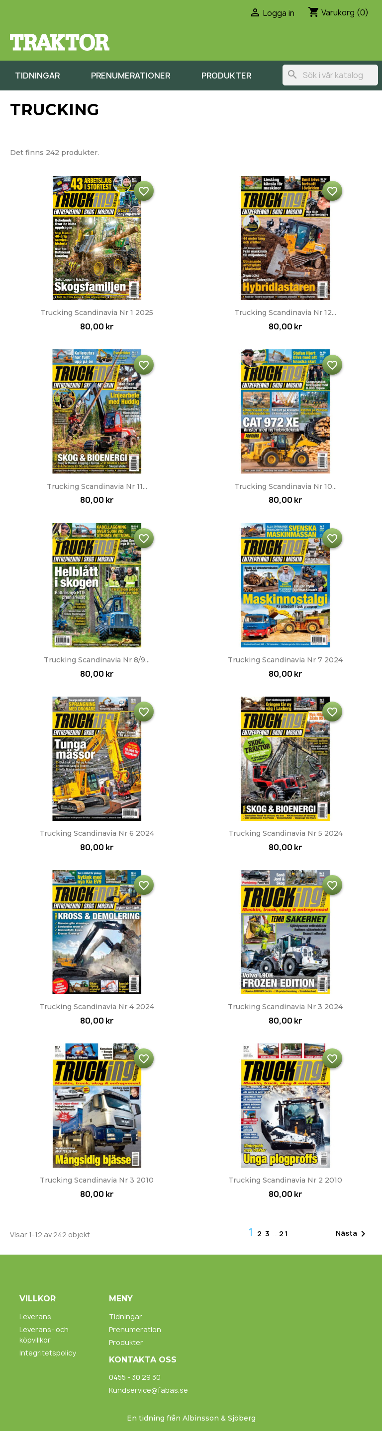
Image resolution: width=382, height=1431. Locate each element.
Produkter (226, 75)
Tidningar (37, 75)
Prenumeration (135, 1329)
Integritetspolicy (47, 1352)
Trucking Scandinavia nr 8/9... (97, 659)
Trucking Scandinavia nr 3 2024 (285, 1006)
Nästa (352, 1234)
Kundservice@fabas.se (148, 1390)
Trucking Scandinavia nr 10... (285, 486)
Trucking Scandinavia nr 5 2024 (285, 833)
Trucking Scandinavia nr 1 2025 (96, 312)
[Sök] (330, 75)
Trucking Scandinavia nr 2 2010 (285, 1180)
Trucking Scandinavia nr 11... (97, 486)
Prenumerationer (130, 75)
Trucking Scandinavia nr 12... (285, 312)
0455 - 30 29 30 (135, 1377)
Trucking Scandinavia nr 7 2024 (285, 659)
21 (283, 1233)
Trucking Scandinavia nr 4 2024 (96, 1006)
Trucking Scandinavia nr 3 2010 (97, 1180)
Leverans (35, 1316)
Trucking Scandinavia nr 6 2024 (96, 833)
